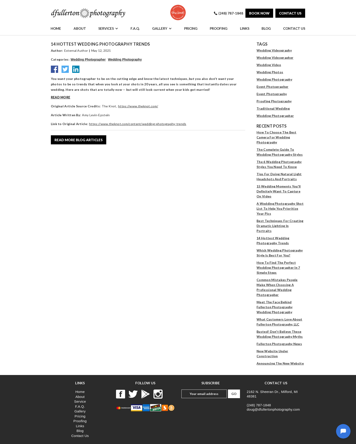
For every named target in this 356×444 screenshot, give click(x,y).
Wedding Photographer (88, 59)
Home (56, 28)
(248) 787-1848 (259, 405)
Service (80, 401)
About (80, 28)
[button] (108, 28)
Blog (266, 28)
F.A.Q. (135, 28)
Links (244, 28)
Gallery (159, 28)
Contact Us (294, 28)
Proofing (218, 28)
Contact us (290, 13)
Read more (60, 97)
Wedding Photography (125, 59)
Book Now (259, 13)
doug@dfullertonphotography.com (273, 409)
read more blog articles (78, 140)
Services (106, 28)
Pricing (191, 28)
